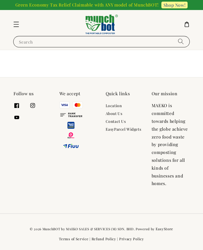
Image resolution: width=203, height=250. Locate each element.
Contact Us (116, 121)
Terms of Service (73, 238)
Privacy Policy (131, 238)
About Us (114, 113)
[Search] (180, 41)
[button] (16, 24)
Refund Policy (104, 238)
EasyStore (164, 228)
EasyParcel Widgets (123, 129)
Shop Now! (174, 5)
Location (114, 105)
